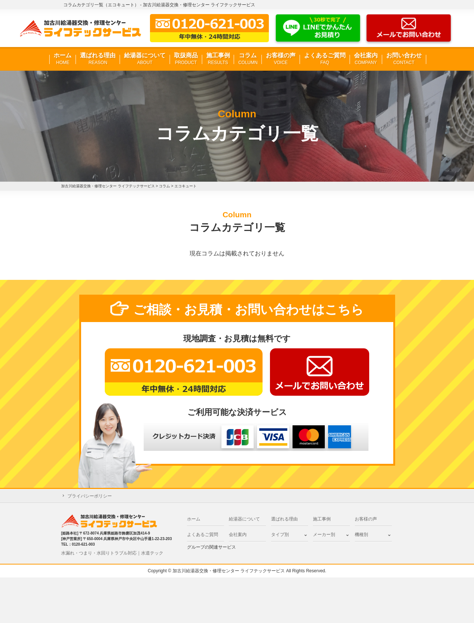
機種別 (361, 534)
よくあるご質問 (325, 59)
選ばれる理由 (98, 59)
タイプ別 (280, 534)
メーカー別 (324, 534)
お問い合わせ (404, 59)
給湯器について (145, 59)
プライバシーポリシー (89, 496)
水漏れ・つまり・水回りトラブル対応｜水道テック (112, 553)
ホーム (62, 59)
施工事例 (218, 59)
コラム (247, 59)
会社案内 (366, 59)
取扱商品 (186, 59)
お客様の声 (281, 59)
